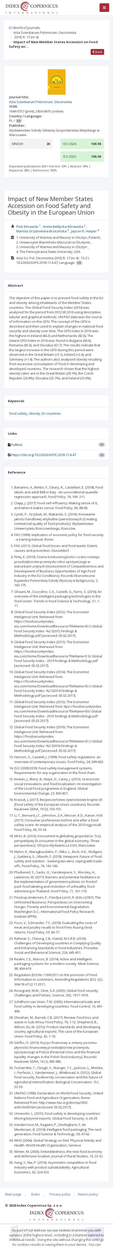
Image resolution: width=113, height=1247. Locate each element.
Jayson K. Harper (84, 231)
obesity (34, 413)
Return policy (88, 1194)
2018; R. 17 (26, 37)
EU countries (51, 413)
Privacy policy (60, 1194)
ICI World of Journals (24, 27)
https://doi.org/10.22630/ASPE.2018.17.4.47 (43, 454)
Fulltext (16, 444)
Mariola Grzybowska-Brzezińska (41, 231)
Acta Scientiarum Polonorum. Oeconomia (44, 32)
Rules (35, 1194)
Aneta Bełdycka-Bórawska (63, 226)
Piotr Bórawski (27, 226)
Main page (13, 1194)
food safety (18, 413)
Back (97, 52)
